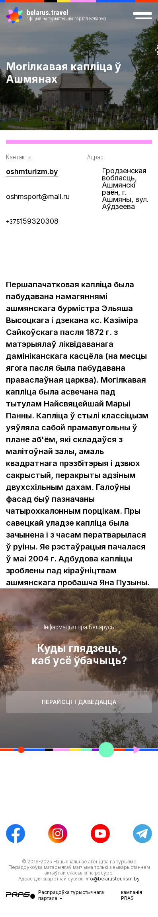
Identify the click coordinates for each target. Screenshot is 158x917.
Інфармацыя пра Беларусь (79, 627)
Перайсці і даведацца (79, 701)
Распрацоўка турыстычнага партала (71, 895)
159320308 (32, 221)
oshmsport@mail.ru (38, 196)
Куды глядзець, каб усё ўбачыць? (79, 654)
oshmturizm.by (32, 171)
